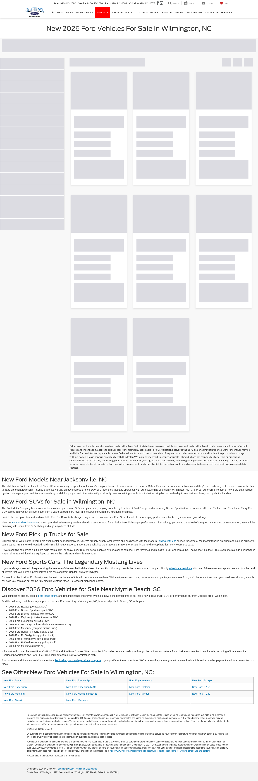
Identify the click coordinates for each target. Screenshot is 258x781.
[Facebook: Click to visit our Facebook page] (158, 3)
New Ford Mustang (14, 693)
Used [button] (69, 12)
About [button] (179, 12)
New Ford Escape (202, 680)
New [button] (60, 12)
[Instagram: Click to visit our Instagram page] (161, 3)
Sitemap (62, 769)
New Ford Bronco (13, 680)
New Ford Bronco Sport (79, 680)
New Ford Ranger (139, 693)
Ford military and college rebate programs (78, 660)
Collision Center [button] (147, 12)
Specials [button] (102, 12)
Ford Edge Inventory (140, 680)
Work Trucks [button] (85, 12)
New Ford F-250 (201, 693)
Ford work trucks (166, 541)
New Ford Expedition (15, 687)
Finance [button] (167, 12)
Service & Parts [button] (122, 12)
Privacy (70, 769)
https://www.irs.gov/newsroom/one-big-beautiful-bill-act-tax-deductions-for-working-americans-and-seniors (160, 751)
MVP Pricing (194, 12)
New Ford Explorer (139, 687)
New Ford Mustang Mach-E (81, 693)
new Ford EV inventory (25, 522)
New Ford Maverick (77, 700)
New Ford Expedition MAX (81, 687)
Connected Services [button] (219, 12)
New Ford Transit (13, 700)
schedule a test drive (180, 568)
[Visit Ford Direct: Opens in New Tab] (120, 772)
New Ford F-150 (201, 687)
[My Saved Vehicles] (225, 3)
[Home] (52, 12)
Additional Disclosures (86, 769)
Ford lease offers (47, 595)
